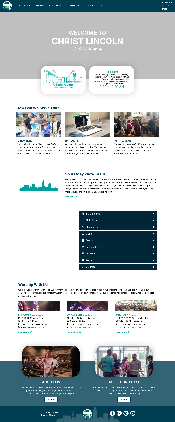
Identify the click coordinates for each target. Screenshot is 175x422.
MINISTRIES (75, 6)
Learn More (121, 156)
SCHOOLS (90, 6)
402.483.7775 (85, 327)
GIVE (102, 6)
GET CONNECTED (57, 6)
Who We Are (72, 196)
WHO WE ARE (25, 6)
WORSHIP (40, 6)
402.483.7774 (37, 327)
